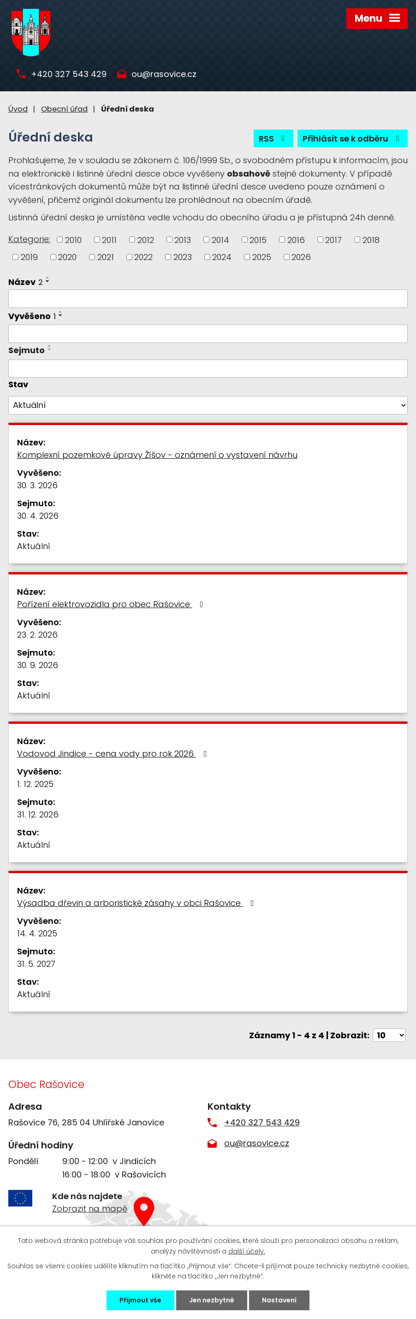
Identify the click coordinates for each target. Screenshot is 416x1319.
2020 (67, 257)
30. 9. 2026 (37, 665)
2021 (105, 257)
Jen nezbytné (211, 1300)
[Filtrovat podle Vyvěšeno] (208, 334)
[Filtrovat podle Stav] (208, 405)
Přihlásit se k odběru (353, 138)
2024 (222, 257)
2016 (296, 239)
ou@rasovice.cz (163, 74)
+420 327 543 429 (69, 74)
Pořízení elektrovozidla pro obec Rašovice (112, 604)
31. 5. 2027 (36, 964)
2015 (258, 239)
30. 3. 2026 (37, 485)
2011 (109, 239)
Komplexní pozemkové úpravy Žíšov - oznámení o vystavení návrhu (157, 455)
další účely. (246, 1250)
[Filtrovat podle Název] (208, 299)
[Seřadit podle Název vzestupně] (48, 277)
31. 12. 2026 (38, 814)
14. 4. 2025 (37, 933)
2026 (301, 257)
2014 (220, 239)
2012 (145, 239)
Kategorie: (29, 239)
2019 (29, 257)
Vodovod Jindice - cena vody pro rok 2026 (114, 753)
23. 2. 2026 (37, 634)
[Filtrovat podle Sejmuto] (208, 369)
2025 (261, 257)
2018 (371, 239)
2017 (333, 239)
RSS (274, 138)
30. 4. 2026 (38, 515)
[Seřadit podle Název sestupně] (48, 281)
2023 (182, 257)
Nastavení (279, 1300)
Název (25, 282)
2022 (143, 257)
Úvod (18, 109)
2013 (182, 239)
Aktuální (33, 546)
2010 (73, 239)
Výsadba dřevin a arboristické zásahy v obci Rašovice (137, 903)
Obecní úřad (64, 109)
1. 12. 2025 (35, 784)
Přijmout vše (140, 1300)
